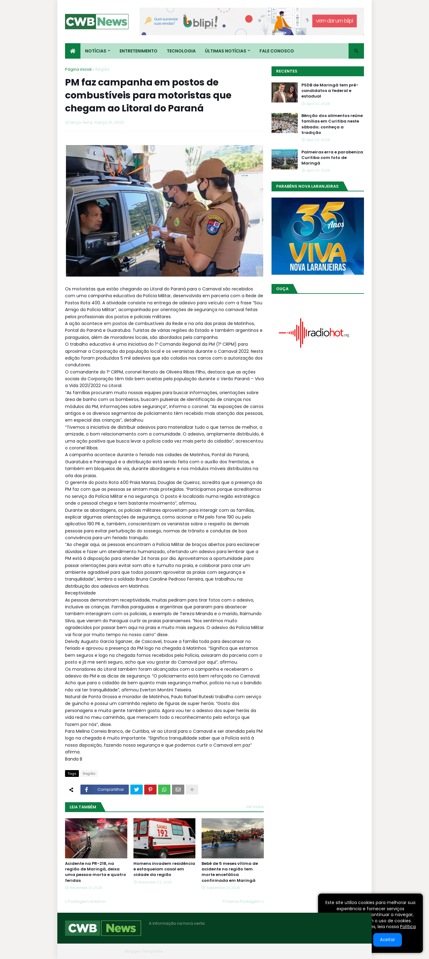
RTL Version (352, 951)
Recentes (286, 71)
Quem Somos (298, 951)
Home (271, 951)
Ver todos (255, 806)
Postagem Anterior (87, 901)
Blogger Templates (144, 951)
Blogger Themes (105, 951)
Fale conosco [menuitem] (276, 51)
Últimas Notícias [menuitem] (225, 51)
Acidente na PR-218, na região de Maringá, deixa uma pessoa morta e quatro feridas (95, 872)
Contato (326, 951)
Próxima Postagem (242, 901)
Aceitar (387, 940)
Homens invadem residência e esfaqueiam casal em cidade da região (164, 869)
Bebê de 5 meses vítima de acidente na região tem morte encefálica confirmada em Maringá (230, 872)
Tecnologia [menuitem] (181, 51)
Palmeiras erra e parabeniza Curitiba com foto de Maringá (332, 157)
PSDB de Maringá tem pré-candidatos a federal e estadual (329, 90)
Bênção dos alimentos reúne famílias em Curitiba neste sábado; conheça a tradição (332, 124)
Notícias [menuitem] (95, 51)
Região (102, 69)
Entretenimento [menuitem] (138, 51)
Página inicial (78, 69)
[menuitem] (72, 51)
